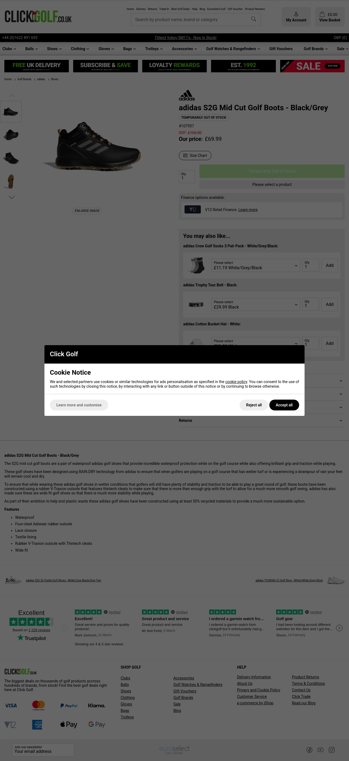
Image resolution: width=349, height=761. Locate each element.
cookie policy (236, 382)
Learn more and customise (79, 405)
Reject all (254, 405)
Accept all (284, 405)
